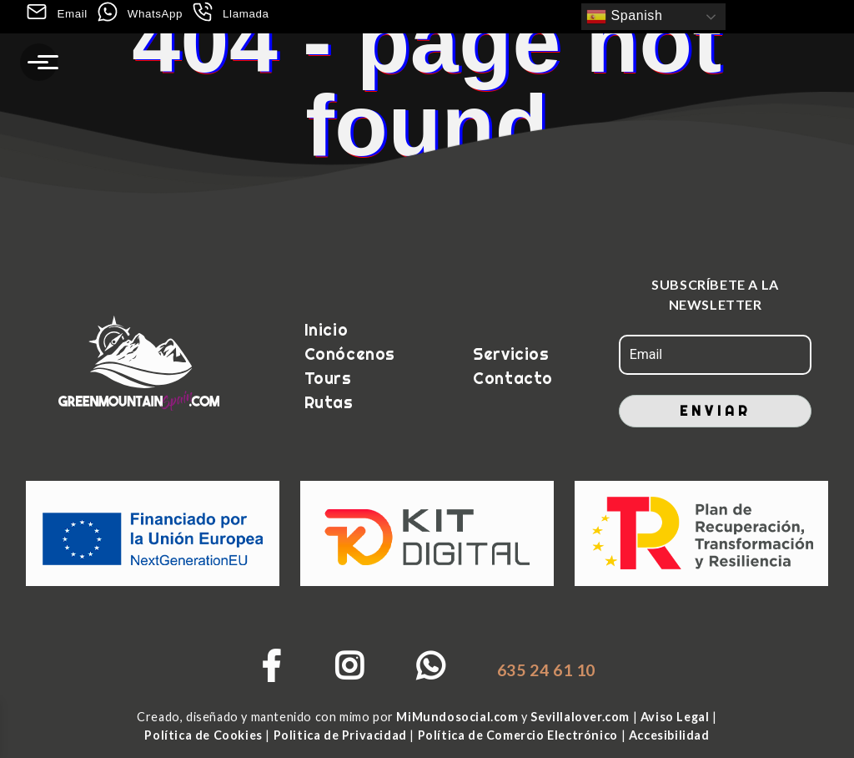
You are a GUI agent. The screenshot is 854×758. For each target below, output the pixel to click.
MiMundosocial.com (458, 717)
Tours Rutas (329, 390)
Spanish (624, 17)
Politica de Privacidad (339, 735)
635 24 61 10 (546, 670)
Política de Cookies (204, 735)
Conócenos (349, 354)
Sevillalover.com (581, 717)
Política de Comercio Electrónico (519, 735)
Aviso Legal (676, 717)
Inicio (326, 330)
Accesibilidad (669, 735)
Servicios (511, 354)
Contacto (511, 378)
